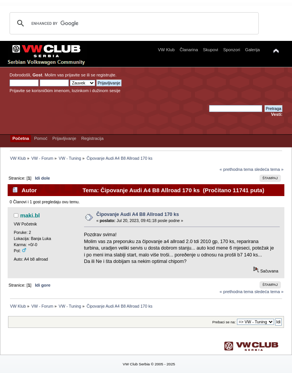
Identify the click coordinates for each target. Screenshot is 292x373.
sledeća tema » (269, 169)
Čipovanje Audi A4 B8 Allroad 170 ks (137, 214)
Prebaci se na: (224, 322)
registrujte (106, 75)
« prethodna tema (236, 169)
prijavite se (75, 75)
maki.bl (30, 215)
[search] (133, 23)
